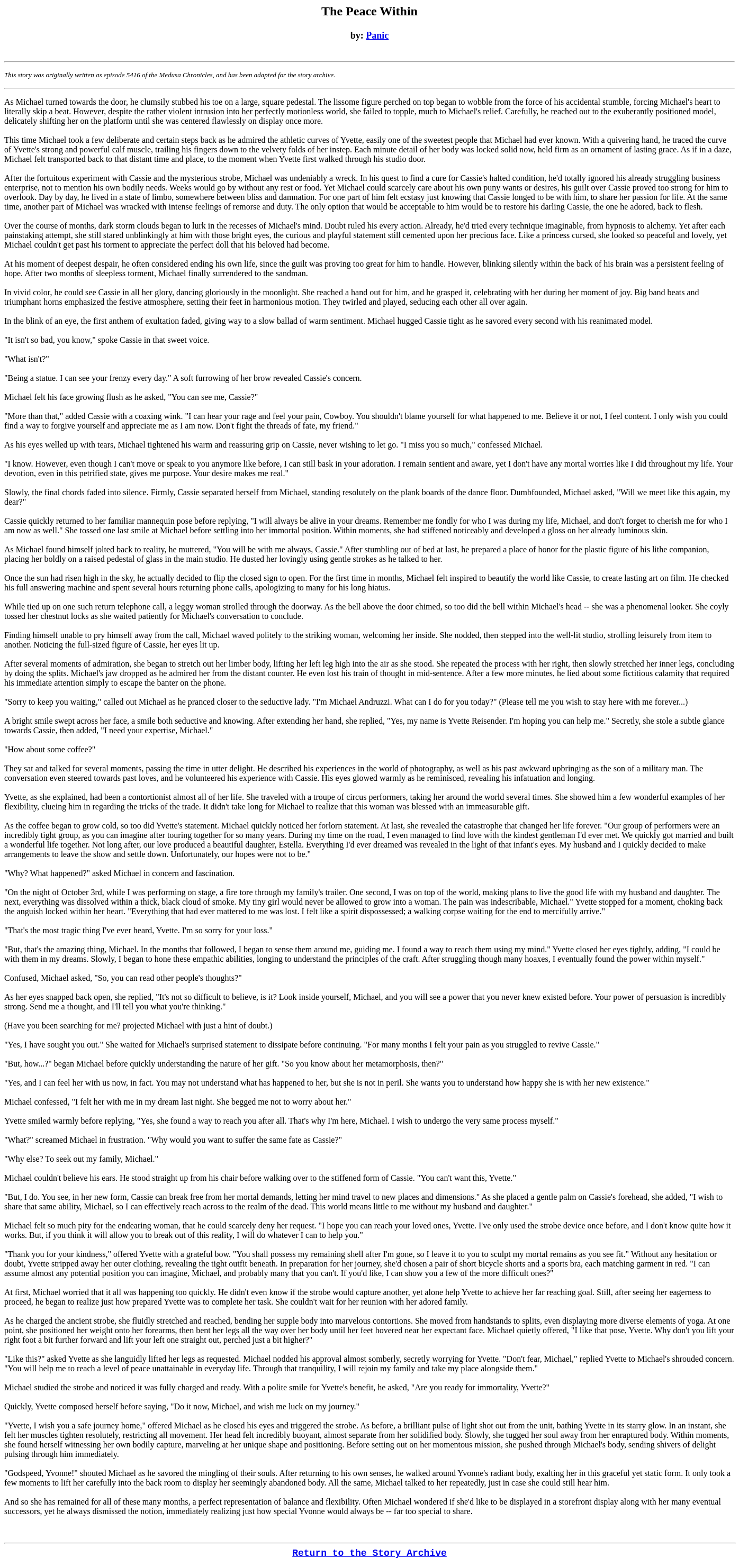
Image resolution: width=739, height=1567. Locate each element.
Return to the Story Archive (369, 1553)
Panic (377, 35)
